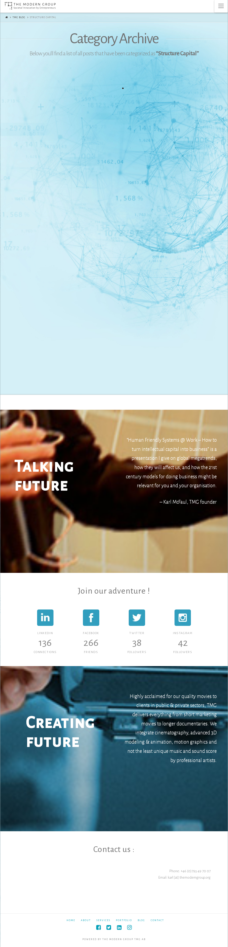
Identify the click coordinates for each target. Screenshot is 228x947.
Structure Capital (43, 17)
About (86, 920)
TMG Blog (19, 17)
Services (103, 920)
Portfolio (124, 920)
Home (71, 920)
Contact (157, 920)
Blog (141, 920)
